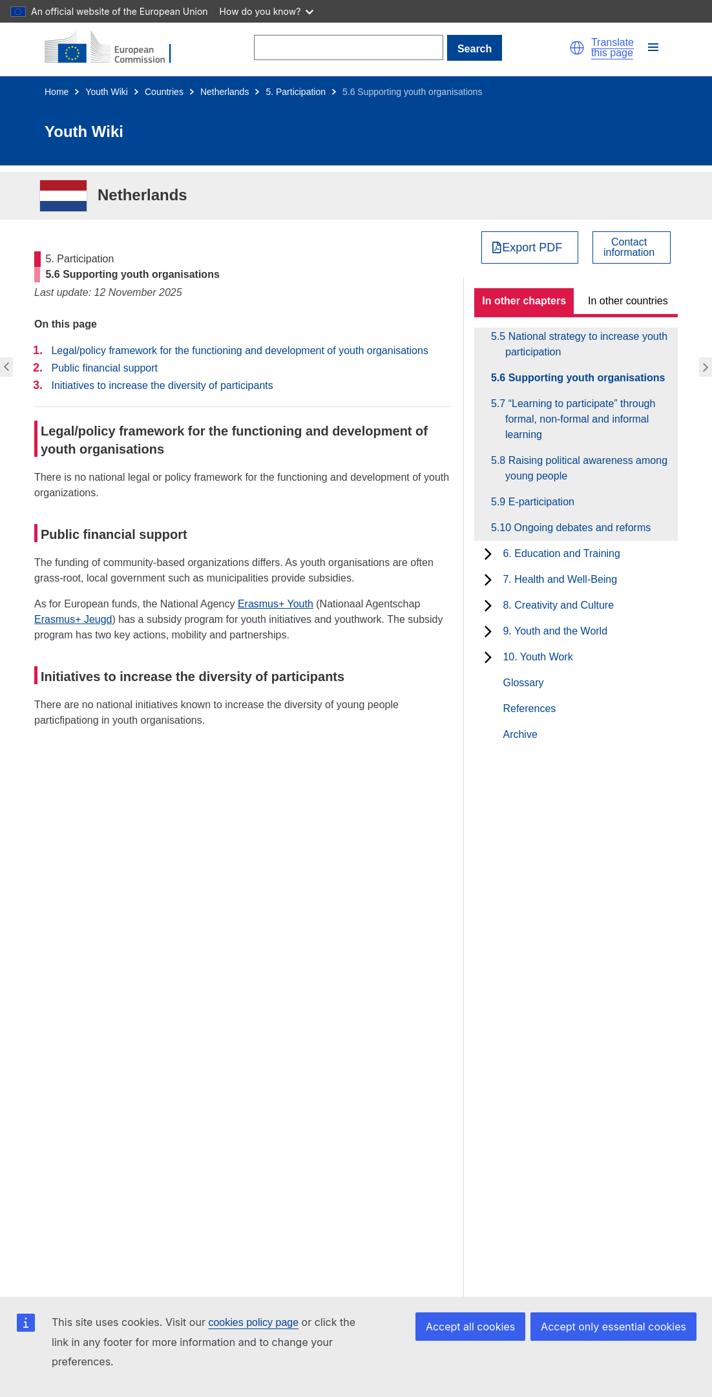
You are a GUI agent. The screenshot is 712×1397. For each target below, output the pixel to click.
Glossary (523, 682)
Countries (164, 92)
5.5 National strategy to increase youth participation (586, 344)
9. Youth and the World (555, 630)
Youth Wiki (106, 92)
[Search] (348, 47)
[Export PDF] (530, 247)
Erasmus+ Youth (275, 603)
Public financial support (104, 367)
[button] (577, 48)
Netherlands (224, 92)
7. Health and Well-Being (560, 579)
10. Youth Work (537, 656)
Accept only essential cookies (613, 1326)
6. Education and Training (561, 553)
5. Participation (296, 92)
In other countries (628, 300)
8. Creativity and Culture (558, 605)
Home (56, 92)
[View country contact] (631, 247)
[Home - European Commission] (116, 47)
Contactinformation (628, 247)
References (529, 708)
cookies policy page (253, 1322)
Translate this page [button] (612, 47)
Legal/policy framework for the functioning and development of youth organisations (239, 350)
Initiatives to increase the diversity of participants (162, 385)
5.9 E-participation (539, 501)
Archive (520, 734)
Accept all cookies (470, 1326)
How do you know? (267, 11)
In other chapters (524, 300)
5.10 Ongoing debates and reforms (578, 527)
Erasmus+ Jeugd (73, 619)
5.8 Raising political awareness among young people (586, 468)
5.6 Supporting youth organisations (585, 377)
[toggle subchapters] (488, 554)
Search (474, 48)
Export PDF (532, 247)
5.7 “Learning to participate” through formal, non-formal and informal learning (580, 419)
